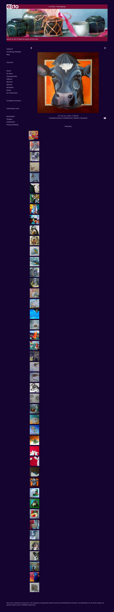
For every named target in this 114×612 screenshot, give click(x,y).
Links (9, 105)
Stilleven (9, 79)
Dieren (9, 71)
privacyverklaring (12, 125)
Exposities (11, 59)
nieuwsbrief (11, 116)
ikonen (9, 90)
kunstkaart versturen (14, 101)
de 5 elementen (12, 93)
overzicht (10, 62)
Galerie (10, 67)
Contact (10, 113)
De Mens (10, 73)
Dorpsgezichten (12, 76)
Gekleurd (10, 49)
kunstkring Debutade (14, 52)
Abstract (9, 85)
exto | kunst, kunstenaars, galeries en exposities (13, 6)
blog (8, 54)
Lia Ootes (52, 7)
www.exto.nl (26, 603)
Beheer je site (11, 39)
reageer (10, 119)
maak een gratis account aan (28, 39)
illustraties (10, 87)
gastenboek (11, 122)
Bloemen (10, 82)
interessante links (13, 108)
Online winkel (13, 97)
